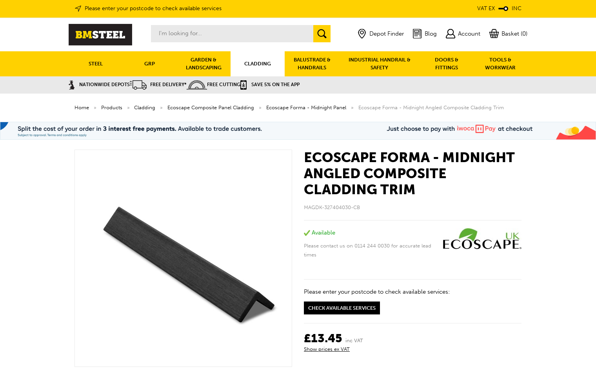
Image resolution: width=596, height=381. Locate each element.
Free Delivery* (158, 84)
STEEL (96, 64)
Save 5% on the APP (270, 84)
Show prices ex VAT (327, 349)
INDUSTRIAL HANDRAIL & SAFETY (380, 63)
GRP (149, 64)
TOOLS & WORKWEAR (500, 63)
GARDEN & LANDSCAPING (204, 63)
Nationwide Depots (99, 84)
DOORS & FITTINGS (446, 63)
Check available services (342, 308)
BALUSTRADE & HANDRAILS (312, 63)
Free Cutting (213, 84)
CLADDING (257, 64)
